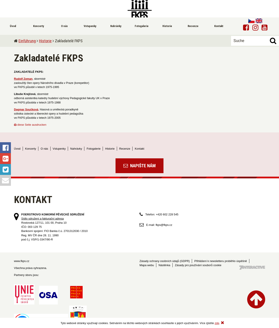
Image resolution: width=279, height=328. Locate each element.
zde (217, 323)
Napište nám (139, 165)
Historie (45, 41)
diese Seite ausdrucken (30, 124)
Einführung (27, 41)
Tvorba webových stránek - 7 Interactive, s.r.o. (252, 267)
